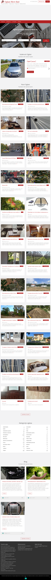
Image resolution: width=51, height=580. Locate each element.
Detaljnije (4, 493)
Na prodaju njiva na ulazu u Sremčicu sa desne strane (13, 293)
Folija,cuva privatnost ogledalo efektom (8, 559)
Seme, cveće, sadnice (6, 214)
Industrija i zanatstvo (14, 433)
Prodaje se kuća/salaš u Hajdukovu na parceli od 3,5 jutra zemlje (16, 320)
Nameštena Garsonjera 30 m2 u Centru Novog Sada (39, 239)
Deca (37, 429)
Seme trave (3, 546)
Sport (37, 446)
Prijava (47, 1)
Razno (14, 446)
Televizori (37, 448)
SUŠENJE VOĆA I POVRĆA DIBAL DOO (11, 517)
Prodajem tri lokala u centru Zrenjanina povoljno (12, 347)
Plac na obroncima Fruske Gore (34, 320)
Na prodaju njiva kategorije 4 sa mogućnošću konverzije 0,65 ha (15, 104)
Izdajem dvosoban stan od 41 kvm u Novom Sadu (12, 239)
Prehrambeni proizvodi (37, 442)
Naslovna (3, 21)
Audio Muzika (14, 427)
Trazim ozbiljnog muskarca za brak (7, 556)
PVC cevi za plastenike (33, 131)
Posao (14, 442)
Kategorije (8, 21)
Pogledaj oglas (30, 71)
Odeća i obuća (37, 439)
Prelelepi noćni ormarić (33, 401)
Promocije (14, 21)
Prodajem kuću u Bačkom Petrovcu (35, 347)
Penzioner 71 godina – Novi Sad (7, 568)
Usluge (14, 450)
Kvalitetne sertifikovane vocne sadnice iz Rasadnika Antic (14, 212)
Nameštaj (30, 214)
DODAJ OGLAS (34, 1)
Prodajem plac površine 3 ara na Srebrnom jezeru (38, 293)
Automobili (37, 427)
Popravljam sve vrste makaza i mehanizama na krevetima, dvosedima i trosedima (8, 565)
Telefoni (14, 448)
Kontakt (19, 21)
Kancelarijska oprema (37, 433)
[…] (12, 109)
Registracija (42, 1)
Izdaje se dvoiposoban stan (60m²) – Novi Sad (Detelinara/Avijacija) (16, 131)
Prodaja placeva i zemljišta (7, 106)
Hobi (37, 431)
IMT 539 (29, 158)
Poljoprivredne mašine (32, 160)
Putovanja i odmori (14, 444)
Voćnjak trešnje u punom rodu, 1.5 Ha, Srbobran (38, 266)
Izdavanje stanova (6, 133)
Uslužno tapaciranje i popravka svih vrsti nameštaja (39, 374)
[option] (25, 68)
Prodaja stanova (5, 160)
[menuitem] (34, 1)
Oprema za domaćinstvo (14, 441)
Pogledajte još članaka (25, 538)
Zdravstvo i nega (37, 450)
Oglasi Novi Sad (12, 2)
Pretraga (46, 41)
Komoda (4, 401)
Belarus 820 (4, 185)
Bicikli (14, 429)
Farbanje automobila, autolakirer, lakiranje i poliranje (13, 481)
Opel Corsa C (31, 61)
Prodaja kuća (5, 322)
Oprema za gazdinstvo (32, 133)
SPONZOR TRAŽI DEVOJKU (6, 570)
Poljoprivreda (37, 441)
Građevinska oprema (32, 106)
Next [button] (48, 68)
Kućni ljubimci (14, 435)
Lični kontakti (37, 435)
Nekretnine (14, 439)
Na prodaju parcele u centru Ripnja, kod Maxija (38, 185)
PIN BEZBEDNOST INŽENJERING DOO (37, 481)
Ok (25, 578)
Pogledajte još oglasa (25, 414)
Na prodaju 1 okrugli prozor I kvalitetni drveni (12, 266)
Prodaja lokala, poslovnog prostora (8, 349)
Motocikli (14, 437)
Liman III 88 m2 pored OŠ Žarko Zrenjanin (11, 158)
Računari (37, 444)
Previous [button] (2, 68)
